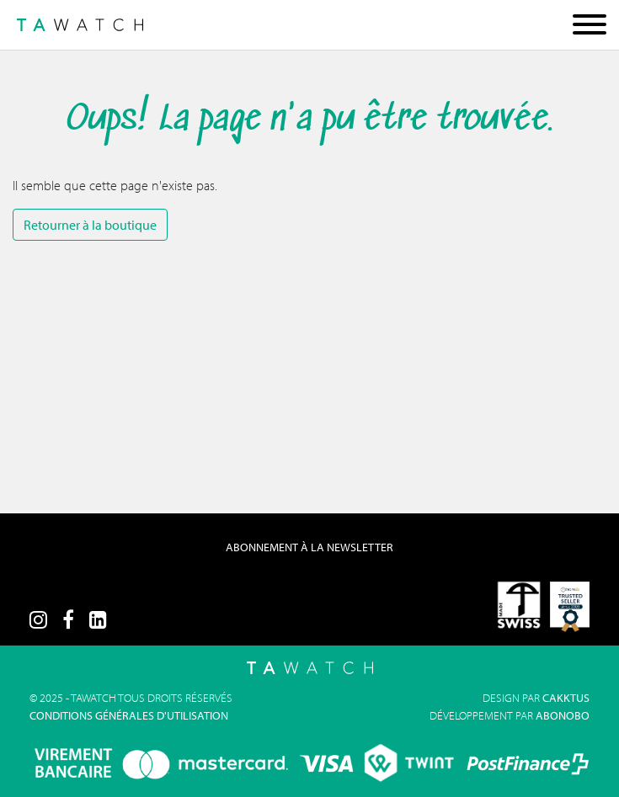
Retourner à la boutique (90, 224)
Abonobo (563, 715)
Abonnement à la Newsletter (309, 547)
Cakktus (566, 697)
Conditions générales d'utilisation (128, 715)
